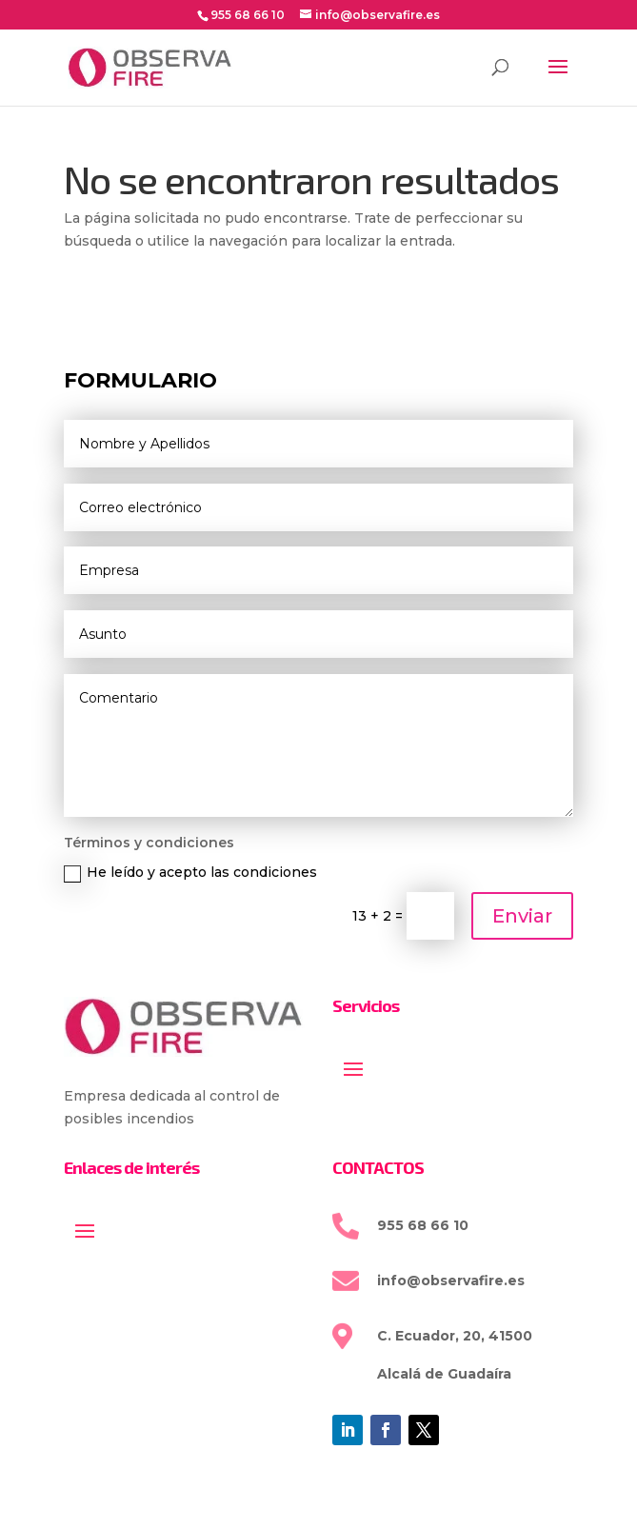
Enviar (522, 915)
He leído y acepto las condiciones (190, 873)
